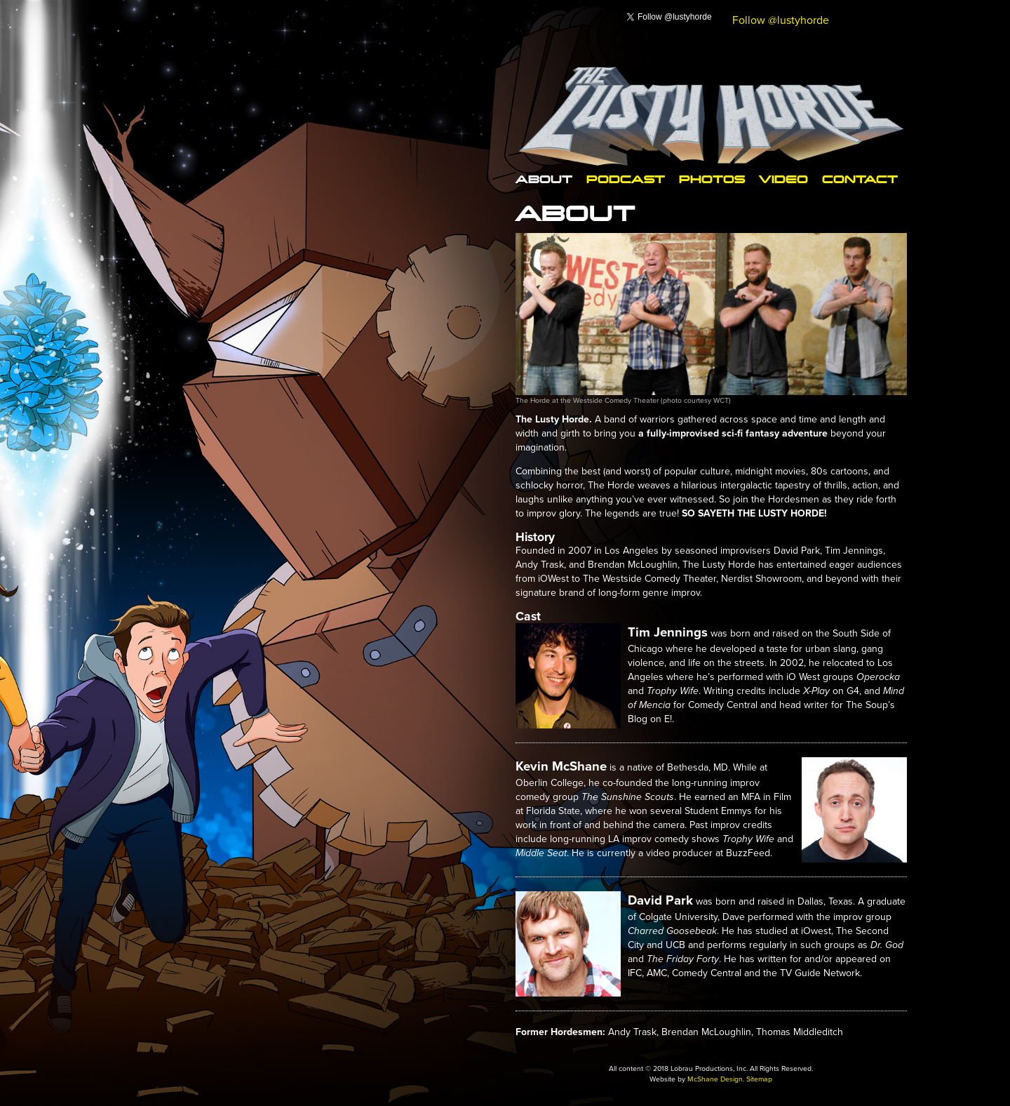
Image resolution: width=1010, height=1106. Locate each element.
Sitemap (760, 1078)
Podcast (608, 178)
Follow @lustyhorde (781, 20)
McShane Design (715, 1078)
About (539, 178)
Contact (814, 178)
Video (745, 178)
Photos (682, 178)
